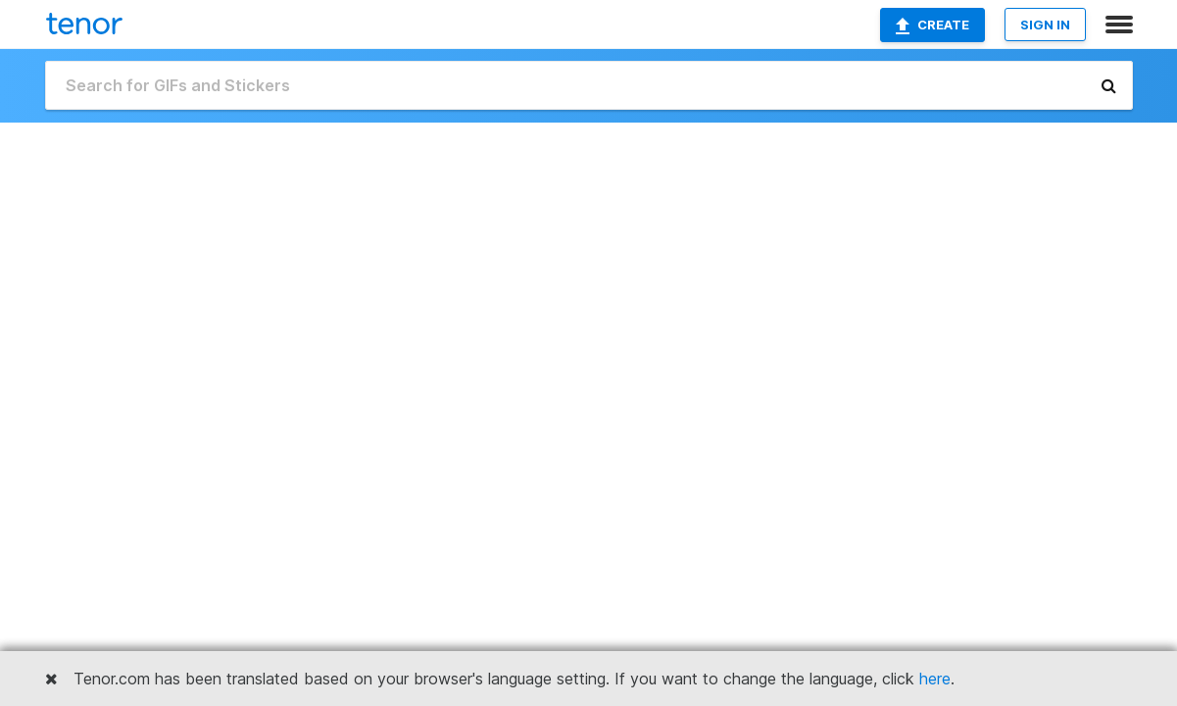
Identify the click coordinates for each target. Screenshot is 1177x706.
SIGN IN (1045, 24)
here (935, 678)
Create (932, 25)
